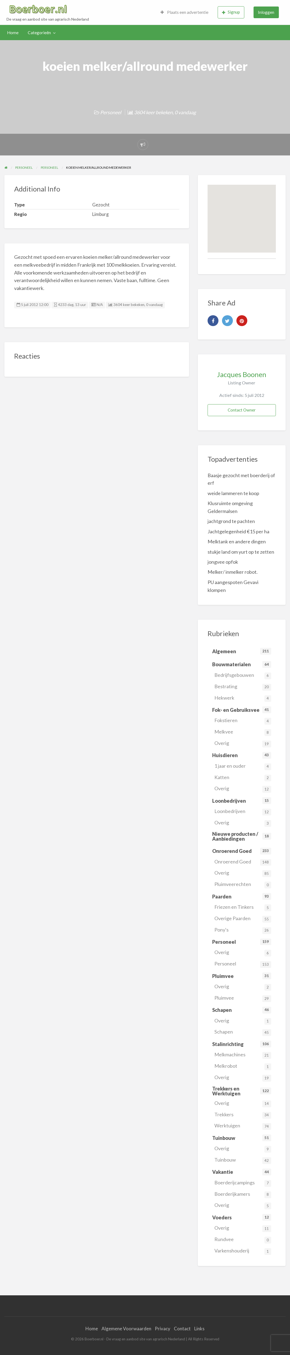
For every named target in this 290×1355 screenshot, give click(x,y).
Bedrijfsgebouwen (242, 675)
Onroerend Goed (242, 862)
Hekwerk (242, 698)
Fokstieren (242, 721)
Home (12, 32)
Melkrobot (242, 1066)
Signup (231, 12)
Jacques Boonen (241, 374)
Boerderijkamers (242, 1194)
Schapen (242, 1032)
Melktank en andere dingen (237, 541)
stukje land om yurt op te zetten (241, 552)
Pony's (242, 930)
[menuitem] (184, 12)
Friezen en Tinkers (242, 907)
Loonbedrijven (242, 811)
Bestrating (242, 687)
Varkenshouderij (242, 1251)
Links (199, 1328)
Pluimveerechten (242, 884)
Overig (242, 743)
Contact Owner (242, 409)
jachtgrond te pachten (231, 521)
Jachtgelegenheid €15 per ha (238, 531)
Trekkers (242, 1115)
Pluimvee (242, 998)
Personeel (110, 112)
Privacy (162, 1328)
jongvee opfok (223, 562)
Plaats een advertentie (184, 12)
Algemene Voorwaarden (126, 1328)
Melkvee (242, 732)
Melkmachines (242, 1055)
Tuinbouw (242, 1160)
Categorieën (39, 32)
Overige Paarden (242, 919)
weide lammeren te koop (233, 493)
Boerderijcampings (242, 1183)
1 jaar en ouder (242, 766)
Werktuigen (242, 1126)
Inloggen (266, 12)
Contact (182, 1328)
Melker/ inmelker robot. (233, 572)
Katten (242, 778)
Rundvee (242, 1240)
